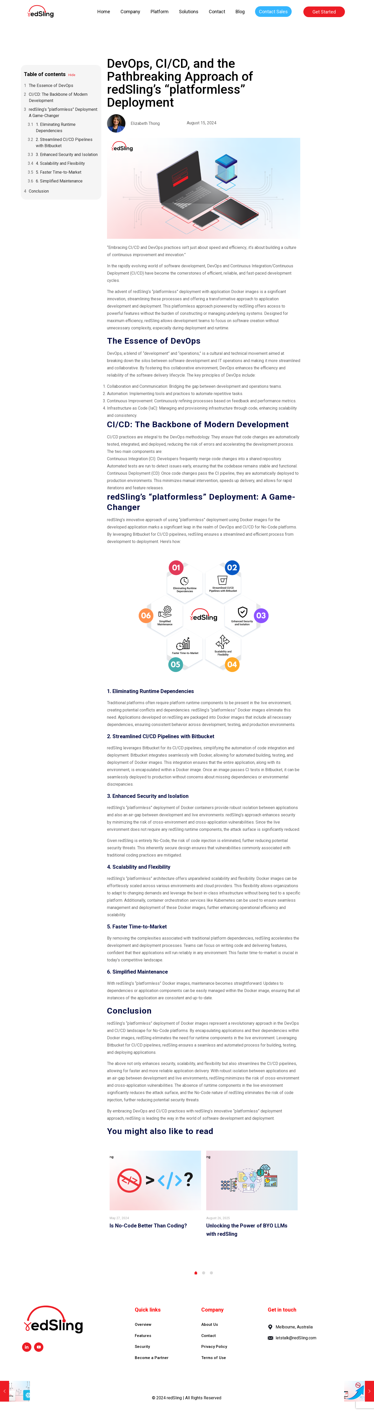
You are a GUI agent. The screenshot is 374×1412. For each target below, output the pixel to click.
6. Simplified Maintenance (59, 181)
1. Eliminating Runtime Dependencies (56, 127)
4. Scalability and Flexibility (60, 163)
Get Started (324, 12)
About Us (209, 1324)
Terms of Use (213, 1357)
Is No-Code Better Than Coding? (148, 1226)
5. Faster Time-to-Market (58, 172)
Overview (143, 1324)
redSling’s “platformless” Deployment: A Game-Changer (63, 112)
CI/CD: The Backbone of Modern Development (58, 97)
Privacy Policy (214, 1346)
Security (142, 1346)
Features (143, 1335)
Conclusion (39, 191)
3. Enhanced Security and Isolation (67, 154)
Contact (208, 1335)
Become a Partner (152, 1357)
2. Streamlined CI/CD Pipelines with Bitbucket (64, 142)
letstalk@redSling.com (296, 1337)
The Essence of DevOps (51, 85)
